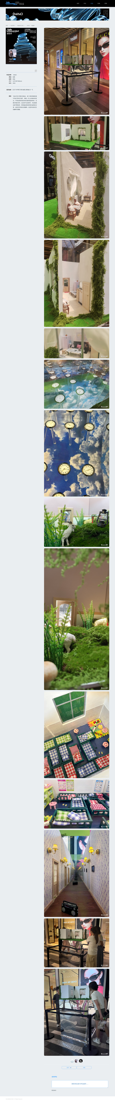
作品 (92, 3)
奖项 (99, 3)
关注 (14, 59)
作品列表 (12, 25)
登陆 (106, 3)
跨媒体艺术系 (20, 25)
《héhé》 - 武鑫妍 (30, 25)
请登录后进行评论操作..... (80, 1084)
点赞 (69, 1067)
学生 (85, 3)
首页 (78, 3)
